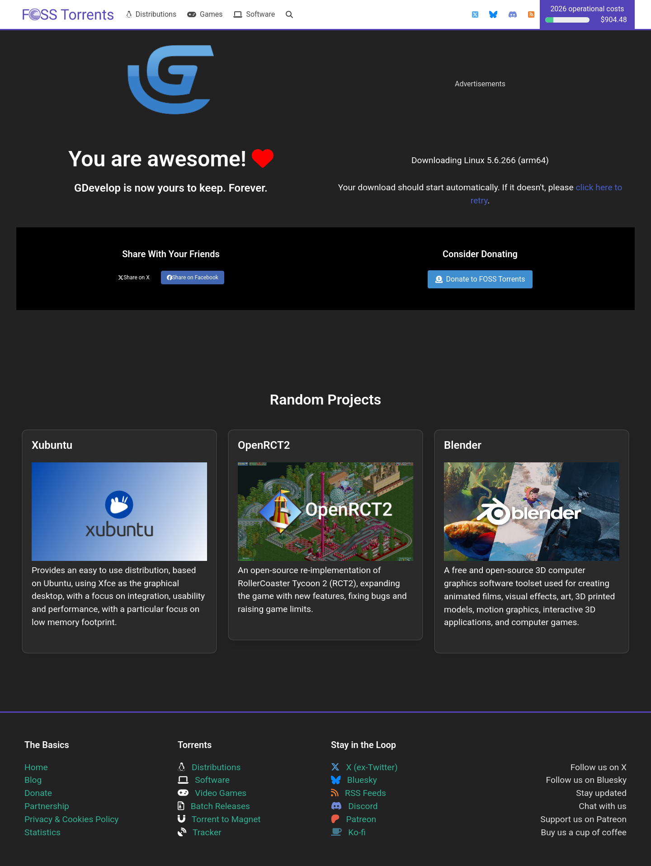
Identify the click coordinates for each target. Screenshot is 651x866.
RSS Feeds (358, 793)
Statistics (42, 832)
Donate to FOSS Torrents (480, 279)
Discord (354, 806)
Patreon (353, 819)
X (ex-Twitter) (364, 767)
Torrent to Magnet (219, 819)
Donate (38, 793)
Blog (33, 780)
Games (204, 14)
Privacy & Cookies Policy (71, 819)
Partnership (46, 806)
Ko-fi (348, 832)
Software (254, 14)
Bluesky (354, 780)
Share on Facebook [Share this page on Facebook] (192, 277)
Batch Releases (214, 806)
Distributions (151, 14)
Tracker (200, 832)
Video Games (212, 793)
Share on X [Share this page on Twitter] (134, 277)
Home (36, 767)
